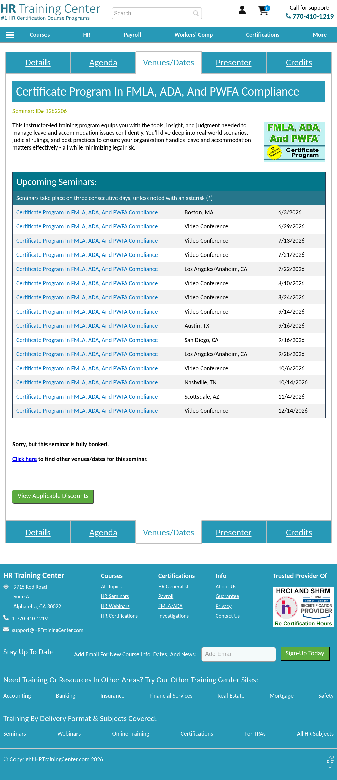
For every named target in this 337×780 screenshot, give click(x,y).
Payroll (132, 34)
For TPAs (255, 733)
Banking (65, 695)
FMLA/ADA (170, 606)
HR (87, 34)
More (320, 34)
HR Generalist (173, 586)
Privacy (224, 606)
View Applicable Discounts (53, 496)
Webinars (69, 733)
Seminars (14, 733)
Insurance (112, 695)
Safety (326, 695)
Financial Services (170, 695)
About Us (226, 586)
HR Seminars (115, 596)
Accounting (17, 695)
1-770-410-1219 (30, 618)
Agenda (103, 62)
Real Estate (231, 695)
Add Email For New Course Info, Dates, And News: (135, 654)
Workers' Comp (193, 34)
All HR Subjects (315, 733)
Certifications (263, 34)
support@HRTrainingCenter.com (47, 630)
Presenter (234, 62)
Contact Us (228, 616)
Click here (24, 459)
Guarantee (227, 596)
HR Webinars (115, 606)
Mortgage (282, 695)
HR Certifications (119, 616)
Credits (299, 62)
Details (38, 62)
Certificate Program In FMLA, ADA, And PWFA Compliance (87, 212)
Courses (40, 34)
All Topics (111, 586)
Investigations (173, 616)
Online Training (130, 733)
